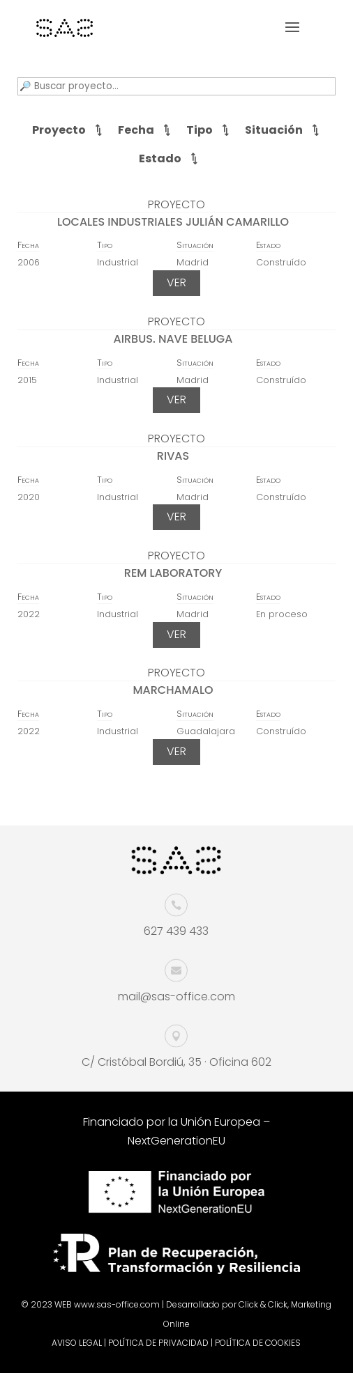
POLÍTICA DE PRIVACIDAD (158, 1343)
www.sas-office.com (117, 1304)
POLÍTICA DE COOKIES (258, 1343)
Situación (274, 130)
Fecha (136, 130)
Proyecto (59, 130)
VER (176, 282)
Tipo (199, 130)
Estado (160, 158)
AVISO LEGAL (77, 1343)
